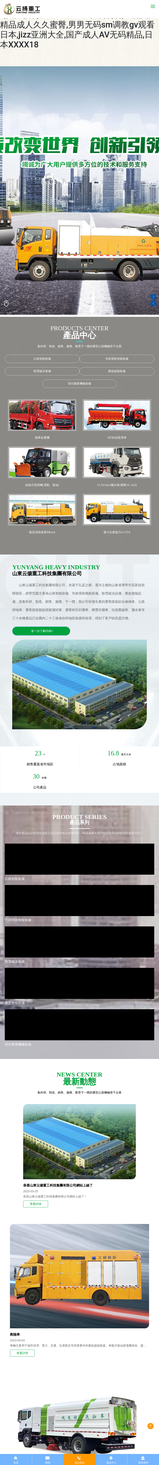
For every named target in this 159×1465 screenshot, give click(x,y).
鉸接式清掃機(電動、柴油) (42, 485)
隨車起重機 (42, 437)
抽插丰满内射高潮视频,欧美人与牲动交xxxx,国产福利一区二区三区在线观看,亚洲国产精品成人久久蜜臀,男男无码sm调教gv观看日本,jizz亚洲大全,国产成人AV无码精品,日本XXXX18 (78, 24)
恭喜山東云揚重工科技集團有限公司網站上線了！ (55, 1196)
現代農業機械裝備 (79, 383)
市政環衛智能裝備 (116, 358)
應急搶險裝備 (116, 371)
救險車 (15, 1334)
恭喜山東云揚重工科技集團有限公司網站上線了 (58, 1185)
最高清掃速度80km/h (42, 532)
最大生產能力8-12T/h (117, 532)
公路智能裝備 (42, 358)
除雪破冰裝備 (42, 371)
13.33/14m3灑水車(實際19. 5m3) (117, 485)
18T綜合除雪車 (116, 437)
